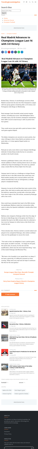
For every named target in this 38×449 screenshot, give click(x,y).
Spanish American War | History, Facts (20, 311)
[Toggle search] (32, 2)
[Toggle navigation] (35, 2)
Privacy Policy (7, 434)
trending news (12, 309)
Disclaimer (7, 431)
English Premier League (14, 335)
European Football (9, 22)
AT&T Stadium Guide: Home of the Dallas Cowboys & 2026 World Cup (20, 366)
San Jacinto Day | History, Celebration (20, 324)
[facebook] (24, 2)
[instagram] (26, 2)
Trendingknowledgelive (10, 2)
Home (6, 18)
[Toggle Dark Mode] (30, 2)
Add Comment (10, 294)
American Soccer (9, 20)
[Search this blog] (10, 10)
